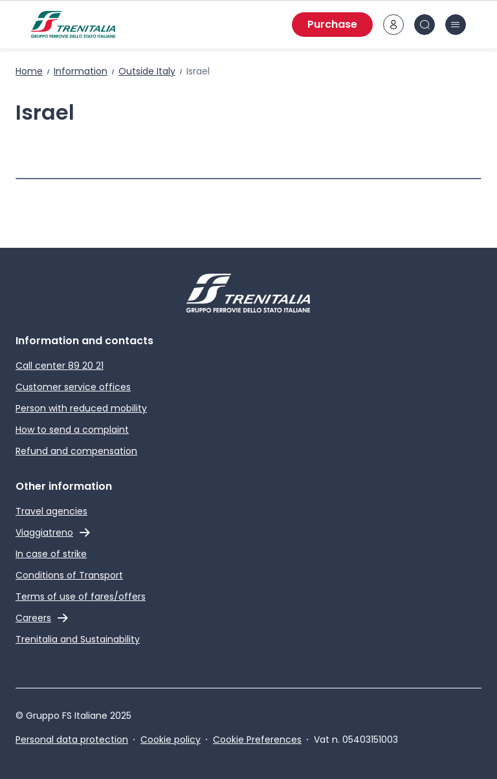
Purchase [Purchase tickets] (332, 24)
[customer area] (393, 24)
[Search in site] (424, 24)
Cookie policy (170, 739)
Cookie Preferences (257, 739)
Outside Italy (146, 71)
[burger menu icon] (455, 24)
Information (80, 71)
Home (29, 71)
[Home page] (73, 24)
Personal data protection (72, 739)
